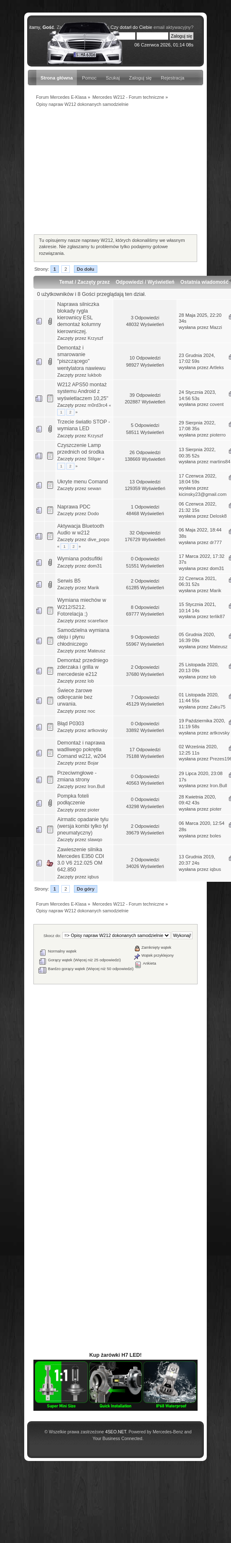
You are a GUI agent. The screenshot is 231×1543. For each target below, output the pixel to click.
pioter (93, 809)
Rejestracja (172, 77)
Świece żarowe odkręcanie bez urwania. (75, 697)
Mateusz (96, 650)
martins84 (220, 461)
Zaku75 (217, 706)
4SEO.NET (115, 1432)
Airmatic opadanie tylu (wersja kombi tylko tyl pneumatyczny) (83, 826)
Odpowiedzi (129, 282)
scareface (98, 620)
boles (215, 835)
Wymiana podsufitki (79, 559)
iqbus (93, 876)
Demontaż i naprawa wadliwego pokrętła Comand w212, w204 (81, 749)
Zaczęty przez (94, 282)
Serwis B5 (69, 581)
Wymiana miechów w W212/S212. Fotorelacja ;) (81, 606)
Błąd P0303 (70, 724)
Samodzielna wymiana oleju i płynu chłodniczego (83, 637)
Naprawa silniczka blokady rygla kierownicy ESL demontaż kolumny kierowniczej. (79, 317)
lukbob (95, 374)
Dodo (93, 513)
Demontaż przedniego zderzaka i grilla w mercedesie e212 (82, 667)
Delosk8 (218, 516)
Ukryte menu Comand (82, 482)
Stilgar (94, 458)
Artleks (217, 367)
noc (91, 711)
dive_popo (98, 539)
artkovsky (97, 730)
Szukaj (113, 77)
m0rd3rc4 (97, 405)
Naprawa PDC (74, 507)
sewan (94, 488)
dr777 (216, 542)
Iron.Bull (96, 786)
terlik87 (217, 616)
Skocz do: (52, 935)
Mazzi (216, 327)
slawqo (95, 839)
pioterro (218, 434)
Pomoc (89, 77)
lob (91, 680)
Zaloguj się (140, 77)
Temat (66, 282)
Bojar (93, 762)
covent (216, 404)
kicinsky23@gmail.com (202, 494)
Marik (93, 587)
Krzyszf (95, 338)
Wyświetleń (160, 282)
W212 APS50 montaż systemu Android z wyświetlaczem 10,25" (82, 391)
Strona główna (57, 77)
